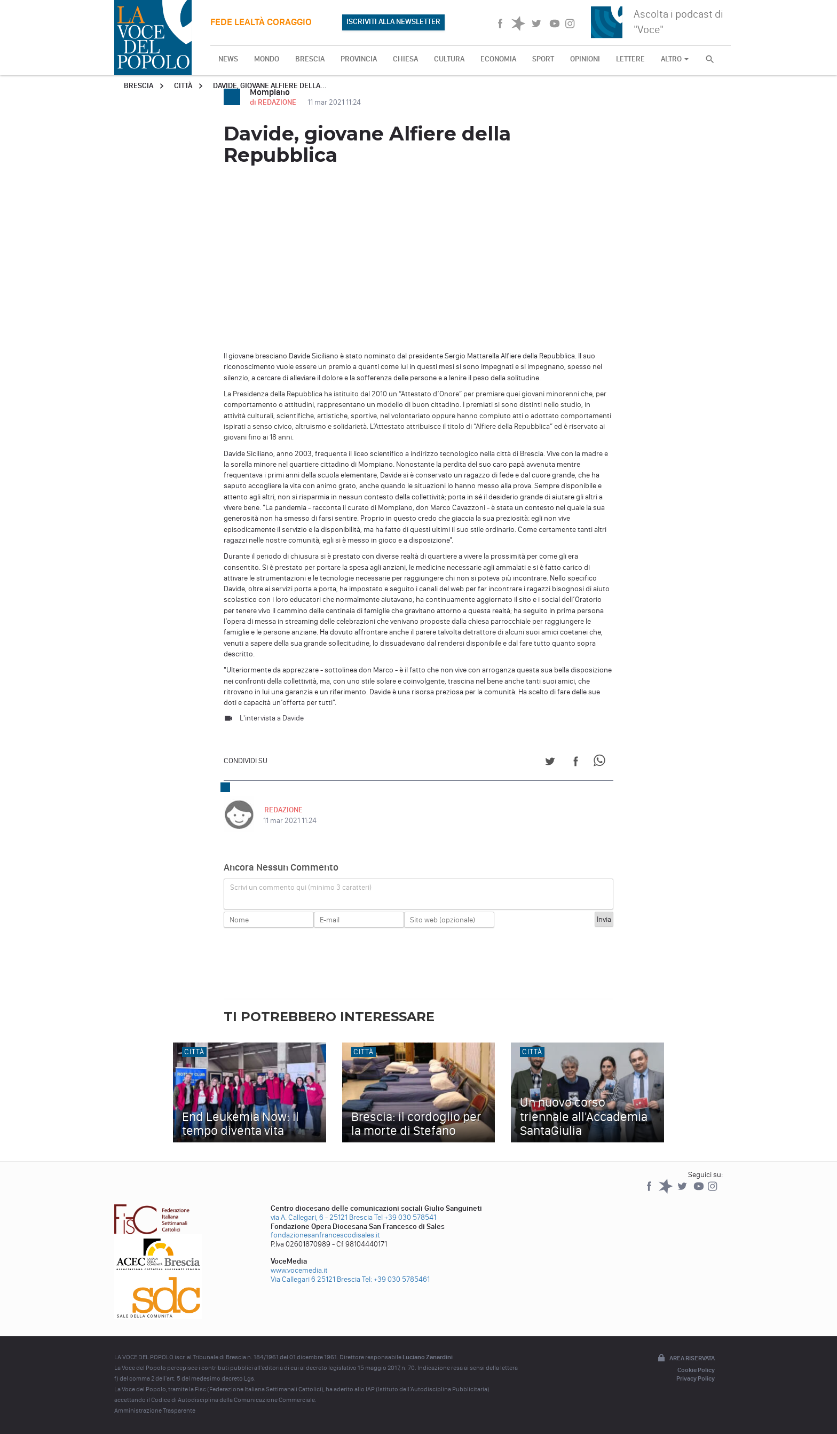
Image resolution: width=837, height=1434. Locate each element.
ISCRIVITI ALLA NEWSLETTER (393, 21)
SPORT (543, 59)
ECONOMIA (498, 59)
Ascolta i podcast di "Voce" (678, 21)
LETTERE (630, 59)
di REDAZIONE (274, 102)
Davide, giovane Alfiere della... (270, 85)
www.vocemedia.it (299, 1270)
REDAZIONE (282, 809)
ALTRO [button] (675, 59)
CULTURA (449, 59)
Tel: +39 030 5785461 (396, 1279)
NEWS (228, 59)
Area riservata (685, 1358)
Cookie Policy (696, 1370)
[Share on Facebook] (576, 762)
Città (183, 85)
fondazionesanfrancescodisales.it (325, 1235)
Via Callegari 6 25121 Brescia (315, 1279)
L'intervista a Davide (272, 718)
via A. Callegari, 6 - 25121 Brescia (322, 1217)
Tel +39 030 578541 (405, 1217)
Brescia (138, 85)
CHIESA (405, 59)
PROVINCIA (359, 59)
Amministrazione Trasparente (154, 1410)
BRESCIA (310, 59)
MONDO (266, 59)
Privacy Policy (695, 1378)
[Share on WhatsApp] (601, 762)
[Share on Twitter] (550, 762)
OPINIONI (585, 59)
